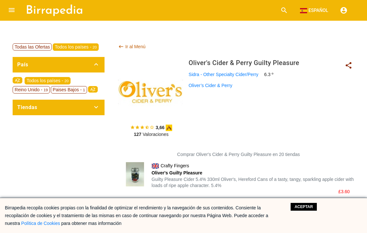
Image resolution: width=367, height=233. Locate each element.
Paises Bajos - (69, 89)
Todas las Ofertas (32, 47)
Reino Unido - (31, 89)
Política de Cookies (40, 223)
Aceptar (304, 207)
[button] (11, 10)
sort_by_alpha (17, 80)
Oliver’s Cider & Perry (210, 85)
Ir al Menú (131, 46)
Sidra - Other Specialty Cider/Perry (224, 74)
